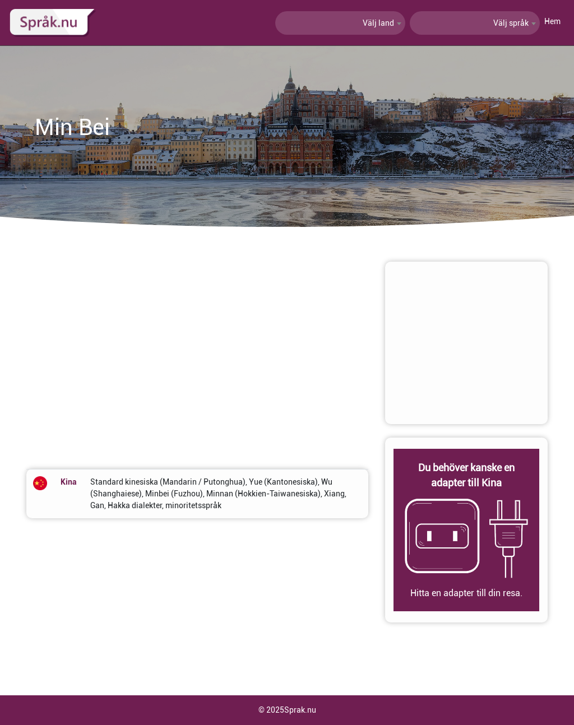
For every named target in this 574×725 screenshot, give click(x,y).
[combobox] (340, 23)
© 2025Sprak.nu (287, 709)
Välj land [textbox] (378, 22)
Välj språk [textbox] (511, 22)
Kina (69, 481)
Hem (552, 21)
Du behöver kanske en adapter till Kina (466, 475)
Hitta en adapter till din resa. (466, 593)
